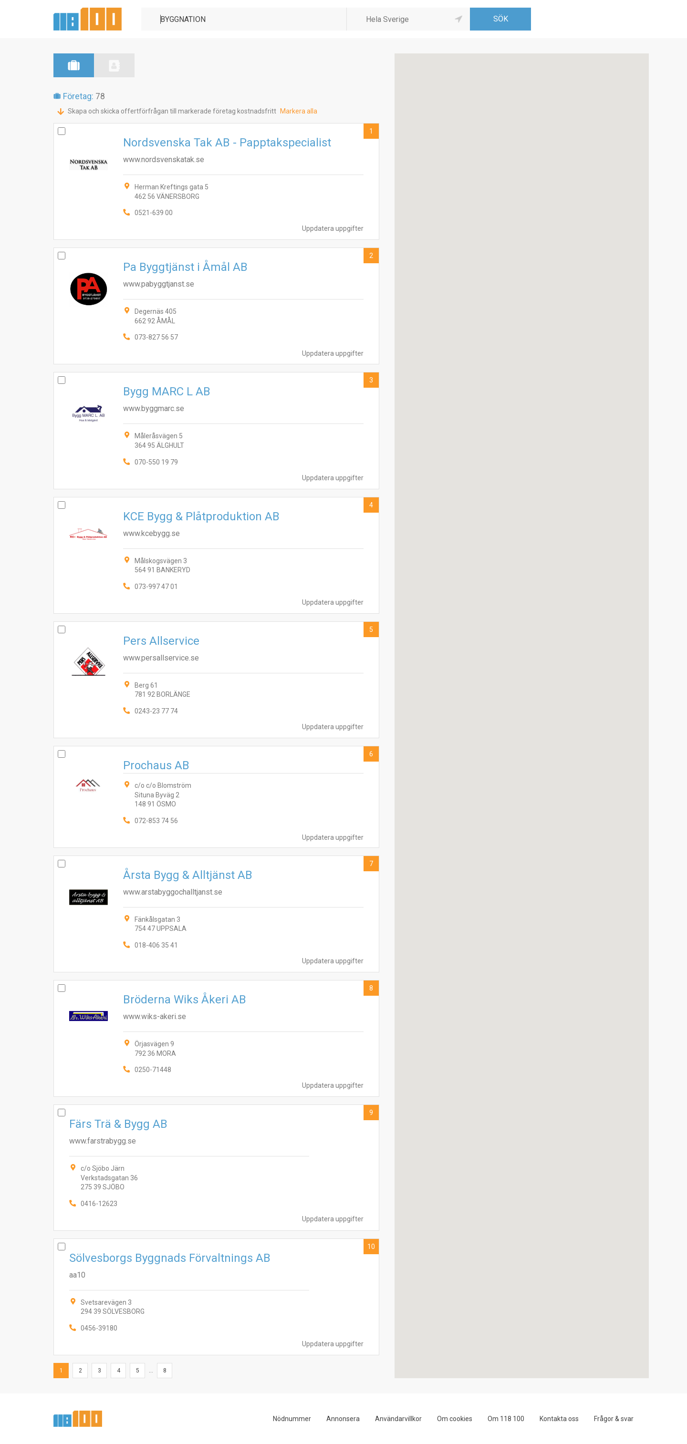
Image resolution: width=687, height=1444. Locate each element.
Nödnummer (292, 1419)
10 (371, 1246)
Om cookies (454, 1419)
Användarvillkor (398, 1419)
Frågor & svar (614, 1419)
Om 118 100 (506, 1419)
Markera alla (298, 111)
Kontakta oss (559, 1419)
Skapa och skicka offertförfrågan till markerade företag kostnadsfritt (172, 111)
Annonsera (343, 1419)
